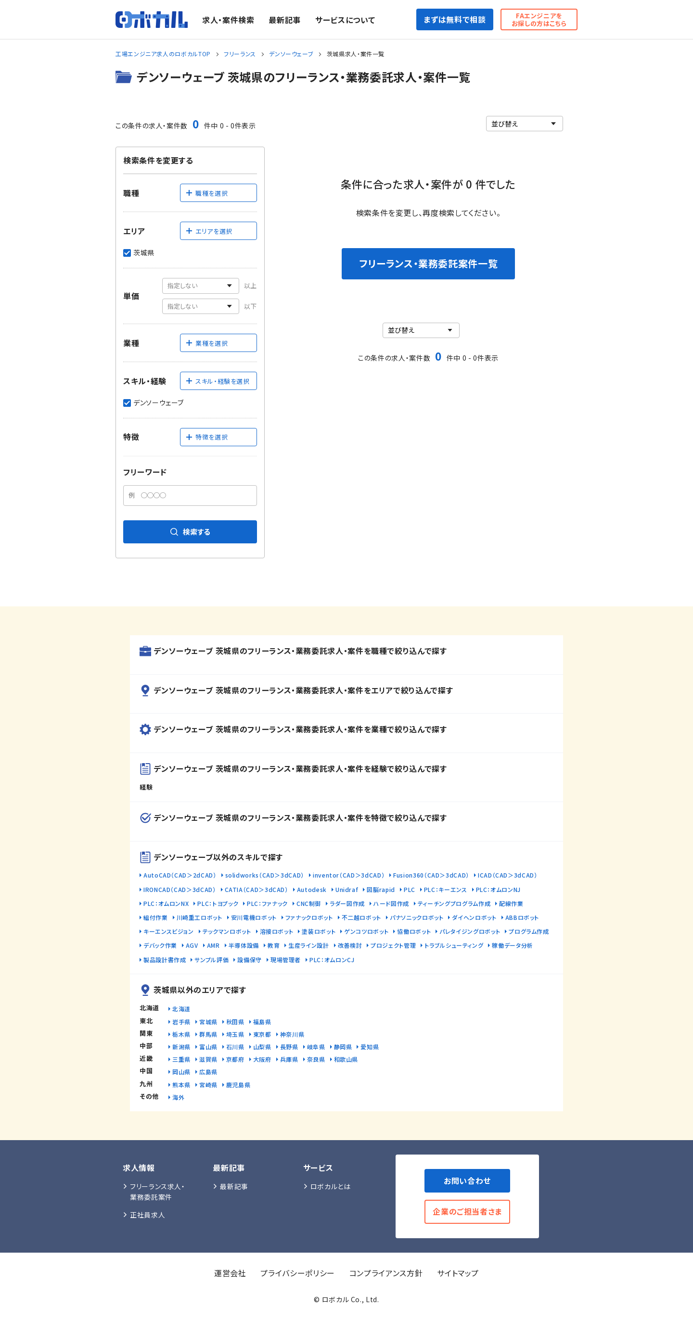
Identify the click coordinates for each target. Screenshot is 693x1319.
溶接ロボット (277, 931)
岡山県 (181, 1072)
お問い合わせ (467, 1180)
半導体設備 (244, 945)
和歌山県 (346, 1059)
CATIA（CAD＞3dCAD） (256, 889)
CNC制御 (308, 903)
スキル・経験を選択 (217, 381)
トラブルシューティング (453, 945)
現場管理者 (285, 959)
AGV (192, 945)
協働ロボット (414, 931)
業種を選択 (206, 343)
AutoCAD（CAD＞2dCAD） (180, 875)
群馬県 (208, 1034)
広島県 (208, 1072)
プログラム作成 (529, 931)
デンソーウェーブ (291, 54)
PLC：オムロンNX (166, 903)
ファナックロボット (309, 917)
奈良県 (316, 1059)
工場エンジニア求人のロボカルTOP (163, 54)
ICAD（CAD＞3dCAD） (508, 875)
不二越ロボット (361, 917)
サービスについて (345, 20)
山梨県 (262, 1047)
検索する (190, 532)
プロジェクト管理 (393, 945)
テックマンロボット (227, 931)
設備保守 (249, 959)
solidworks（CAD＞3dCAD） (264, 875)
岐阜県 (316, 1047)
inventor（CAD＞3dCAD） (349, 875)
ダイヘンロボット (474, 917)
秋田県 (235, 1022)
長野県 (289, 1047)
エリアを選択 (208, 231)
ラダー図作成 (347, 903)
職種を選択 (206, 193)
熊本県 (181, 1084)
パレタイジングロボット (469, 931)
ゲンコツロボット (366, 931)
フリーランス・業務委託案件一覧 (428, 263)
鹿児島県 (238, 1084)
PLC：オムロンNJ (498, 889)
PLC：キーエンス (445, 889)
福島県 (262, 1022)
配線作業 (511, 903)
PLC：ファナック (267, 903)
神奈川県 (292, 1034)
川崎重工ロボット (199, 917)
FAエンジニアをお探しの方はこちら (539, 19)
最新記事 (285, 20)
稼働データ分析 (512, 945)
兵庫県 (289, 1059)
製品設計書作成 (164, 959)
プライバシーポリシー (297, 1273)
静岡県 (343, 1047)
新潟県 (181, 1047)
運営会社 (230, 1273)
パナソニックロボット (416, 917)
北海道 (181, 1009)
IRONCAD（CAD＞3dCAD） (179, 889)
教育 (274, 945)
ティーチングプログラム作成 (454, 903)
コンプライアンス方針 (386, 1273)
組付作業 (155, 917)
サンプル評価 (211, 959)
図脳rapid (381, 889)
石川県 (235, 1047)
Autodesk (312, 889)
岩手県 (181, 1022)
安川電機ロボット (254, 917)
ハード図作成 (391, 903)
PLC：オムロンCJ (331, 959)
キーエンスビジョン (168, 931)
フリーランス (240, 54)
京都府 (235, 1059)
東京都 (262, 1034)
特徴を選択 (206, 436)
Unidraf (346, 889)
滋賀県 (208, 1059)
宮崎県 (208, 1084)
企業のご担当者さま (467, 1211)
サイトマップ (458, 1273)
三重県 (181, 1059)
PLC (409, 889)
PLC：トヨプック (217, 903)
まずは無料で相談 (455, 19)
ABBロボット (522, 917)
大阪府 (262, 1059)
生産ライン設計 (308, 945)
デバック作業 (160, 945)
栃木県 (181, 1034)
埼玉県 (235, 1034)
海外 (178, 1097)
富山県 (208, 1047)
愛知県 (369, 1047)
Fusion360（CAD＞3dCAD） (431, 875)
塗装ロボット (318, 931)
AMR (213, 945)
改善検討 (350, 945)
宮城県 (208, 1022)
